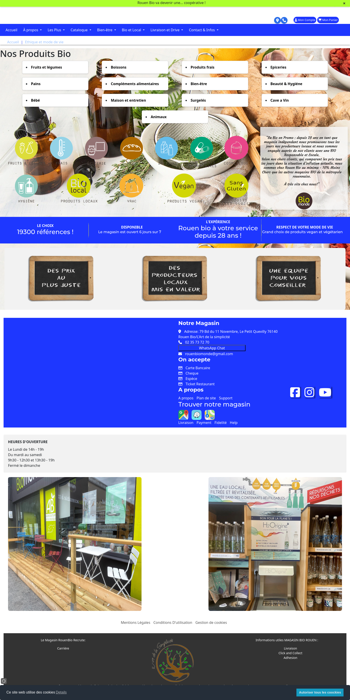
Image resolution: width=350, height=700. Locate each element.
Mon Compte (305, 20)
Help (234, 422)
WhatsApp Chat (212, 348)
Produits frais (203, 67)
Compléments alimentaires (135, 83)
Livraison (185, 422)
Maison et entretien (128, 100)
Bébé (35, 100)
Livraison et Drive (165, 29)
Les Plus (55, 29)
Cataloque (80, 29)
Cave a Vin (280, 100)
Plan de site (206, 398)
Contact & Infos (202, 29)
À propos (31, 29)
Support (225, 398)
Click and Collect (290, 653)
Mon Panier (328, 20)
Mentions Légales (135, 622)
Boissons (118, 67)
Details (61, 692)
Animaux (159, 116)
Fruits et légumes (46, 67)
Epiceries (278, 67)
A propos (185, 398)
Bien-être (105, 29)
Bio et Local (132, 29)
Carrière (63, 648)
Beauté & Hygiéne (286, 83)
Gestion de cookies (211, 622)
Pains (36, 83)
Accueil (11, 29)
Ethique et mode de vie (44, 42)
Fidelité (221, 422)
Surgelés (198, 100)
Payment (203, 422)
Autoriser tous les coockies (320, 692)
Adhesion (290, 658)
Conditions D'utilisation (172, 622)
